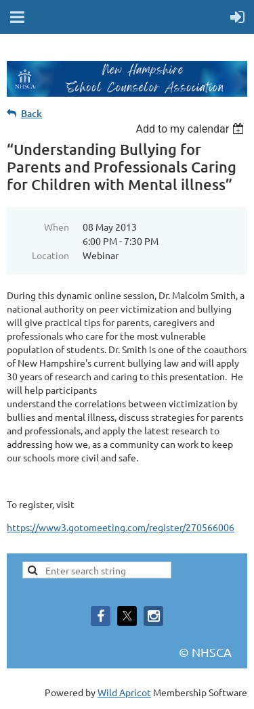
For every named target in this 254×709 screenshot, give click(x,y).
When (56, 227)
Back (31, 113)
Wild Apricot (124, 692)
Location (50, 255)
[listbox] (191, 128)
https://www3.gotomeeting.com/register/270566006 (120, 527)
